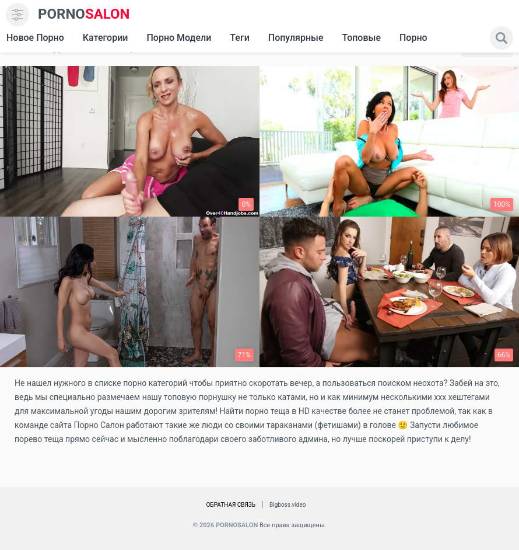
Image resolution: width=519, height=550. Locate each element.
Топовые (361, 37)
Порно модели (178, 37)
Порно (413, 37)
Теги (239, 37)
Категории (105, 37)
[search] (501, 38)
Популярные (296, 37)
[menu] (17, 14)
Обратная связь (230, 505)
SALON (84, 14)
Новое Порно (35, 37)
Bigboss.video (287, 505)
